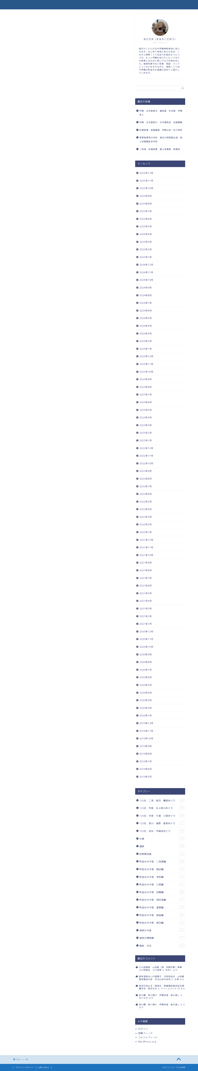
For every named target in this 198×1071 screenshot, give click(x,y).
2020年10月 (146, 646)
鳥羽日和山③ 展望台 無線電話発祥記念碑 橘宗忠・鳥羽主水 (163, 987)
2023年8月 (145, 387)
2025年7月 (145, 211)
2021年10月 (146, 555)
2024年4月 (145, 325)
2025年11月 (146, 180)
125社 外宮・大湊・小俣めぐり (161, 815)
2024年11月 (146, 272)
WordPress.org (147, 1041)
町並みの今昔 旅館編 (161, 892)
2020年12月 (146, 631)
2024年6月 (145, 310)
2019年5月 (145, 776)
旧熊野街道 (161, 854)
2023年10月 (146, 371)
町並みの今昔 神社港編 (161, 899)
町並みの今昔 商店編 (161, 869)
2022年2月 (145, 524)
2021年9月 (145, 562)
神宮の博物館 (161, 938)
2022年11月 (146, 455)
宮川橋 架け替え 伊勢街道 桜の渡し (159, 995)
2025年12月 (146, 173)
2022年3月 (145, 517)
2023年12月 (146, 356)
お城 (161, 838)
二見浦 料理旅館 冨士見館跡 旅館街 (160, 149)
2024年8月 (145, 295)
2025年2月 (145, 249)
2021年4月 (145, 600)
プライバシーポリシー (24, 1067)
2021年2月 (145, 616)
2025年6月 (145, 219)
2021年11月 (146, 547)
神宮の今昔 (161, 930)
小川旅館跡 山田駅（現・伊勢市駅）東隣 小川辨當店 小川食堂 (161, 968)
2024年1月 (145, 348)
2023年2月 (145, 432)
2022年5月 (145, 501)
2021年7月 (145, 578)
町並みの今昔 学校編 (161, 877)
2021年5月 (145, 593)
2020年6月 (145, 677)
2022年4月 (145, 509)
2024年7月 (145, 302)
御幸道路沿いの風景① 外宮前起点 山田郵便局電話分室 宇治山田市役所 (161, 978)
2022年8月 (145, 478)
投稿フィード (145, 1033)
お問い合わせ (43, 1067)
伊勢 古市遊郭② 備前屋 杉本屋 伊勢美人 (160, 112)
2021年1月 (145, 623)
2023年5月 (145, 410)
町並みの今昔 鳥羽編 (161, 922)
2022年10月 (146, 463)
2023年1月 (145, 440)
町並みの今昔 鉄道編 (161, 915)
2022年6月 (145, 494)
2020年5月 (145, 685)
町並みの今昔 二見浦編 (161, 861)
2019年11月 (146, 731)
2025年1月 (145, 257)
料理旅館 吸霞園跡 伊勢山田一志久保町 (160, 130)
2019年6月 (145, 769)
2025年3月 (145, 241)
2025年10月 (146, 188)
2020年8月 (145, 662)
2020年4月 (145, 692)
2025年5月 (145, 226)
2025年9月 (145, 196)
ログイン (143, 1029)
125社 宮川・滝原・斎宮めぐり (161, 823)
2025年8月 (145, 203)
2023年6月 (145, 402)
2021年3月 (145, 608)
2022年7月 (145, 486)
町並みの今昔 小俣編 (161, 884)
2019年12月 (146, 723)
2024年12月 (146, 264)
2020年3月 (145, 700)
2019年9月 (145, 746)
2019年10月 (146, 738)
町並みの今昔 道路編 (161, 907)
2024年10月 (146, 280)
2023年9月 (145, 379)
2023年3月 (145, 425)
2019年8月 (145, 753)
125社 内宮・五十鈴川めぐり (161, 808)
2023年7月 (145, 394)
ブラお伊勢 (99, 5)
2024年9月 (145, 287)
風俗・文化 (161, 945)
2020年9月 (145, 654)
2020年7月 (145, 669)
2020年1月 (145, 715)
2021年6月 (145, 585)
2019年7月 (145, 761)
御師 (161, 846)
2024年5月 (145, 318)
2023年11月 (146, 364)
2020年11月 (146, 639)
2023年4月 (145, 417)
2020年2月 (145, 708)
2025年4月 (145, 234)
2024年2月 (145, 341)
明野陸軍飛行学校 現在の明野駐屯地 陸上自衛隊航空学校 (160, 139)
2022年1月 (145, 532)
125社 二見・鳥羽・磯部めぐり (161, 800)
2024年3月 (145, 333)
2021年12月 (146, 539)
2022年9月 (145, 471)
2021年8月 (145, 570)
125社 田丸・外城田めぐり (161, 831)
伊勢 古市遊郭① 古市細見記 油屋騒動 (160, 122)
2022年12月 (146, 448)
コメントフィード (148, 1037)
